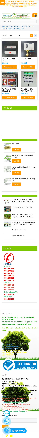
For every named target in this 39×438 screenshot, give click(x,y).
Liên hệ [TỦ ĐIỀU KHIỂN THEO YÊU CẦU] (16, 149)
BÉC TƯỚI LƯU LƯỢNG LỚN (22, 207)
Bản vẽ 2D (15, 144)
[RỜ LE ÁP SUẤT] (29, 59)
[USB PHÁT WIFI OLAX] (10, 59)
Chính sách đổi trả (18, 236)
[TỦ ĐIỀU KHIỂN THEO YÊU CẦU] (2, 436)
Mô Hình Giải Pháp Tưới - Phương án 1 (23, 168)
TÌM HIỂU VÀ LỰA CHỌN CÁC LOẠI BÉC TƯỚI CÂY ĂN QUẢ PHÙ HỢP (22, 216)
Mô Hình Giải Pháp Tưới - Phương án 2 (23, 179)
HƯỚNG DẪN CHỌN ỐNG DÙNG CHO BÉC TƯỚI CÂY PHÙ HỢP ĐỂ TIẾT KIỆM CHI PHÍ (23, 223)
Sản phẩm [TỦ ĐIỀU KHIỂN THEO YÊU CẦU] (15, 26)
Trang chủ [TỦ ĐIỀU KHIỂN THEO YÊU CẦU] (6, 26)
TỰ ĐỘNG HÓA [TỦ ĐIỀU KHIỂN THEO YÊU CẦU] (27, 26)
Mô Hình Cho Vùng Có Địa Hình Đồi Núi (22, 156)
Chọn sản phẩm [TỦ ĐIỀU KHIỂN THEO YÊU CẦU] (9, 67)
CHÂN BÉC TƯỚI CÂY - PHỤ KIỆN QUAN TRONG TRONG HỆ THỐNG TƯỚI (23, 201)
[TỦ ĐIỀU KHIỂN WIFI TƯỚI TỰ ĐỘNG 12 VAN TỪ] (29, 90)
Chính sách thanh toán (19, 230)
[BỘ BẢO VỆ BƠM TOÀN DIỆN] (10, 90)
